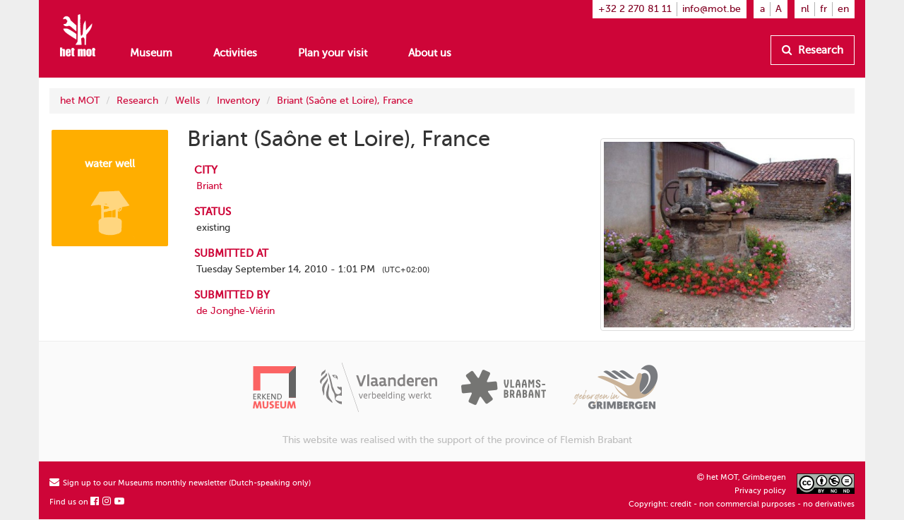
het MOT (80, 100)
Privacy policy (760, 490)
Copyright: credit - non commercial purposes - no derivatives (742, 504)
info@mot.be (711, 9)
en (843, 9)
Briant (209, 186)
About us (429, 53)
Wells (187, 100)
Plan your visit (332, 53)
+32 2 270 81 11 (635, 9)
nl (805, 9)
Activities (235, 53)
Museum (151, 53)
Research (812, 50)
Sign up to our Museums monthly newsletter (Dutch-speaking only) (180, 483)
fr (823, 9)
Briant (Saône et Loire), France (345, 100)
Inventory (238, 100)
